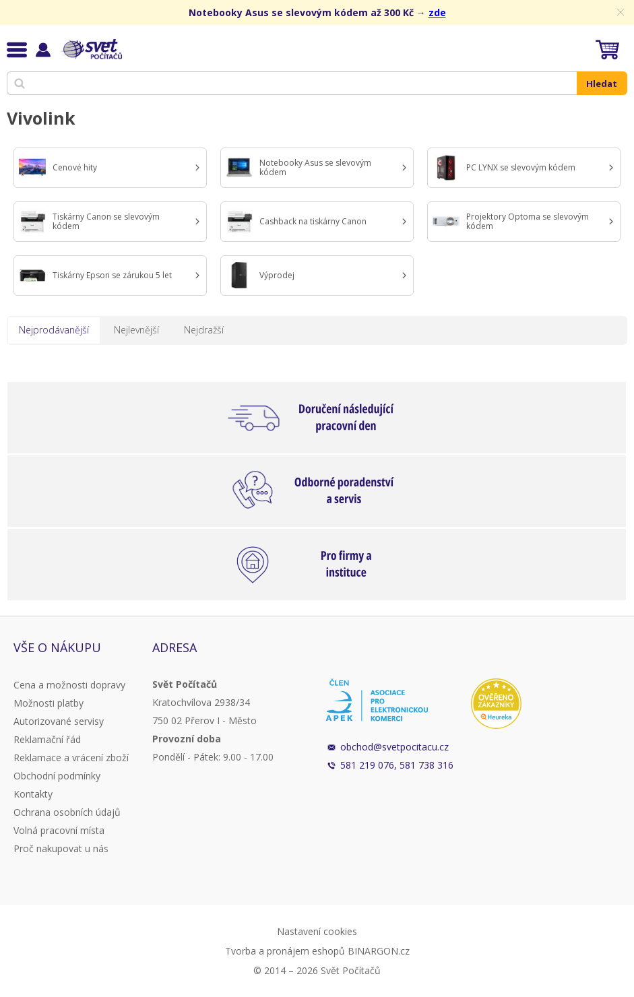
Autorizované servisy (58, 721)
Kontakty (33, 793)
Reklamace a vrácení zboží (71, 757)
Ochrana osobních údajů (67, 812)
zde (437, 12)
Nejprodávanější (54, 329)
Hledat (601, 83)
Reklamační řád (47, 739)
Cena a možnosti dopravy (69, 684)
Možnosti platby (48, 703)
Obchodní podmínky (56, 775)
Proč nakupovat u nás (60, 848)
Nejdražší (204, 329)
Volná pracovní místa (58, 830)
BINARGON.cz (379, 950)
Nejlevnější (136, 329)
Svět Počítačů (90, 49)
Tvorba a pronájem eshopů (285, 950)
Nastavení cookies (317, 931)
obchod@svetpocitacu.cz (394, 746)
